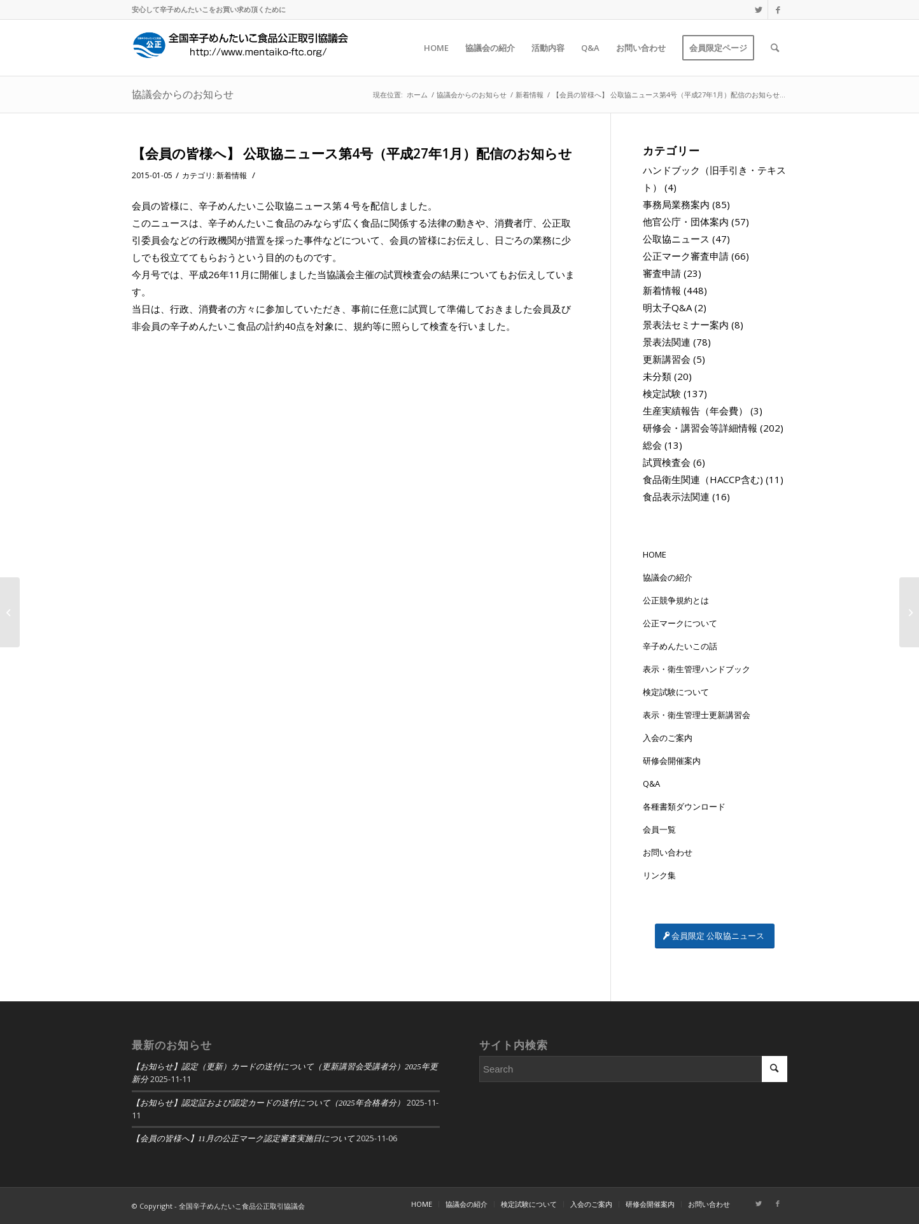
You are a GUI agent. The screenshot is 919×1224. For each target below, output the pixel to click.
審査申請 (662, 273)
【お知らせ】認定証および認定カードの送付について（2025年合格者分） (268, 1103)
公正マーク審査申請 (686, 256)
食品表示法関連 (676, 496)
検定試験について (676, 692)
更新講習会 (667, 359)
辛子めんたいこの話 (680, 646)
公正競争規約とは (676, 600)
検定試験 (662, 393)
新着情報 (231, 175)
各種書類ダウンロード (684, 806)
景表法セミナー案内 (686, 324)
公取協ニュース (676, 238)
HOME (654, 554)
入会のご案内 (667, 737)
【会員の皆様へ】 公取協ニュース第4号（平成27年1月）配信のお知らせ (352, 153)
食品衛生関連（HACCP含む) (703, 479)
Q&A (651, 783)
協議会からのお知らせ (183, 94)
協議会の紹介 (667, 577)
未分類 (657, 376)
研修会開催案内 (672, 760)
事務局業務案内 (676, 204)
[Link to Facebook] (777, 9)
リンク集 (659, 875)
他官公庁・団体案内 (686, 221)
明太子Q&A (667, 307)
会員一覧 (659, 829)
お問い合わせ (667, 852)
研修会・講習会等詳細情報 (700, 427)
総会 (652, 445)
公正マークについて (680, 623)
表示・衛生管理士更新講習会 (696, 715)
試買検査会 (667, 462)
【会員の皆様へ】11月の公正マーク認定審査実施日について (243, 1138)
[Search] (774, 48)
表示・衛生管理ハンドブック (696, 669)
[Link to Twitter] (758, 9)
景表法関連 (667, 341)
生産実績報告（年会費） (695, 410)
